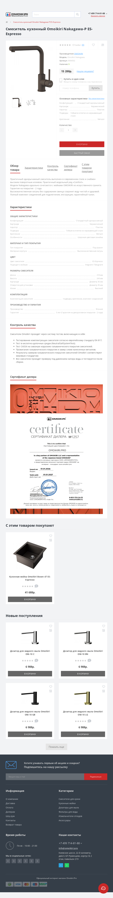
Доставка (10, 803)
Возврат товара (14, 824)
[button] (97, 13)
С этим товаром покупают (87, 168)
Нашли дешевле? (85, 71)
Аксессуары (64, 820)
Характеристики (34, 167)
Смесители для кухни (69, 799)
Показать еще (56, 746)
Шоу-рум (10, 816)
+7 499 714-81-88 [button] (70, 843)
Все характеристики (96, 98)
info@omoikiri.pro (68, 848)
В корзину (82, 144)
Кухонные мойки (67, 803)
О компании (12, 799)
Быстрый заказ (82, 153)
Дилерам (10, 811)
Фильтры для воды (68, 811)
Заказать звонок (98, 16)
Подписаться (95, 776)
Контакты (10, 820)
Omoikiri (78, 53)
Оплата (9, 807)
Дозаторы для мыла (69, 807)
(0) (83, 44)
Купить (96, 88)
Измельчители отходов (70, 816)
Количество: (65, 125)
